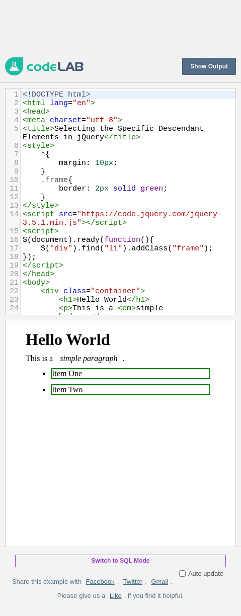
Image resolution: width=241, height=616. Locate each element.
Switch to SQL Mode (121, 560)
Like (116, 595)
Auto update (201, 573)
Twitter (132, 581)
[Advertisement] (120, 27)
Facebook (100, 581)
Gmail (159, 581)
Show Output (209, 66)
